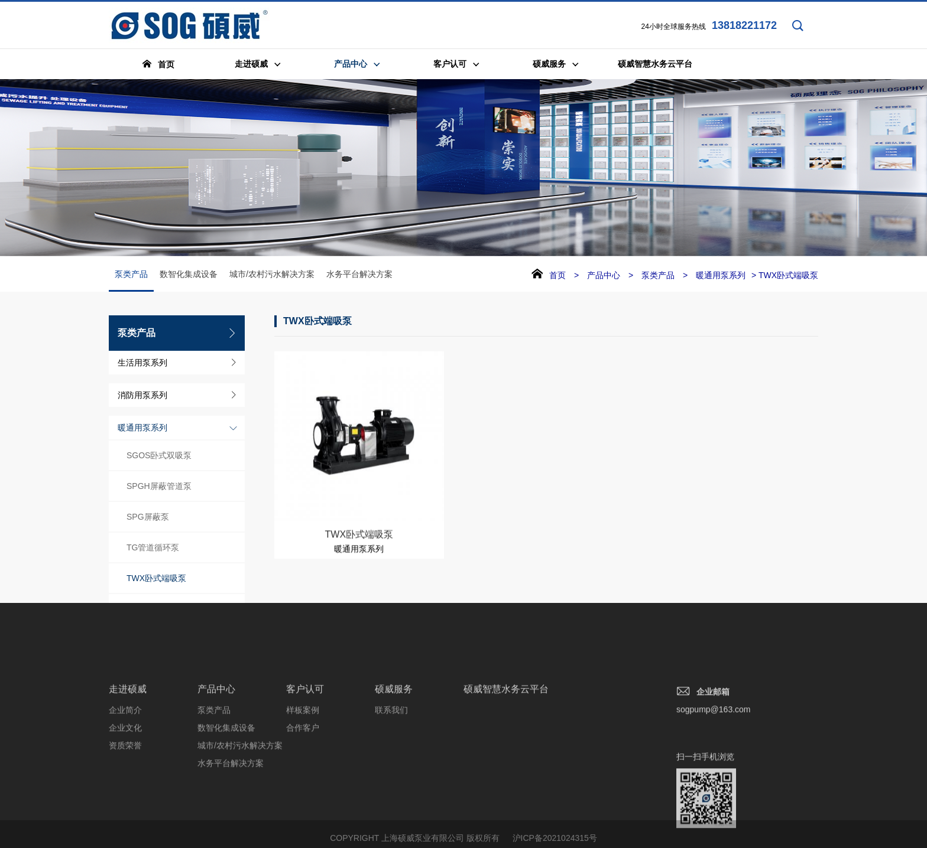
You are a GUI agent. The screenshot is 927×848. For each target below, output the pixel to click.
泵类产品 (131, 281)
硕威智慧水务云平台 (506, 739)
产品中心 (603, 276)
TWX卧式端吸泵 (156, 578)
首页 (557, 276)
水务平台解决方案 (359, 274)
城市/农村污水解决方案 (272, 274)
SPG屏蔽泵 (148, 517)
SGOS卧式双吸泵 (159, 456)
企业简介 (125, 760)
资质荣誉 (125, 795)
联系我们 (391, 760)
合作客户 (302, 777)
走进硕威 (128, 739)
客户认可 (305, 739)
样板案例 (302, 760)
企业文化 (125, 777)
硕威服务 (394, 739)
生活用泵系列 (142, 363)
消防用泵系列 (142, 395)
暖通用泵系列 (142, 428)
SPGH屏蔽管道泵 (159, 486)
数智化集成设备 (189, 274)
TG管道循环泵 (153, 548)
